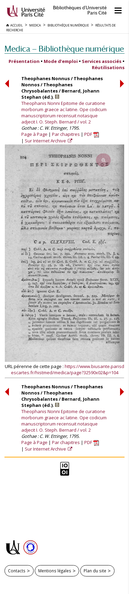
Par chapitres (66, 134)
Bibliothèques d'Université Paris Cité (80, 10)
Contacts (16, 570)
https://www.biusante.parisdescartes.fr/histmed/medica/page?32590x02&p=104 (68, 369)
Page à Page (34, 134)
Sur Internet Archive (46, 141)
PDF (91, 134)
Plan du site (95, 570)
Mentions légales (54, 570)
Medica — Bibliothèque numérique (64, 48)
